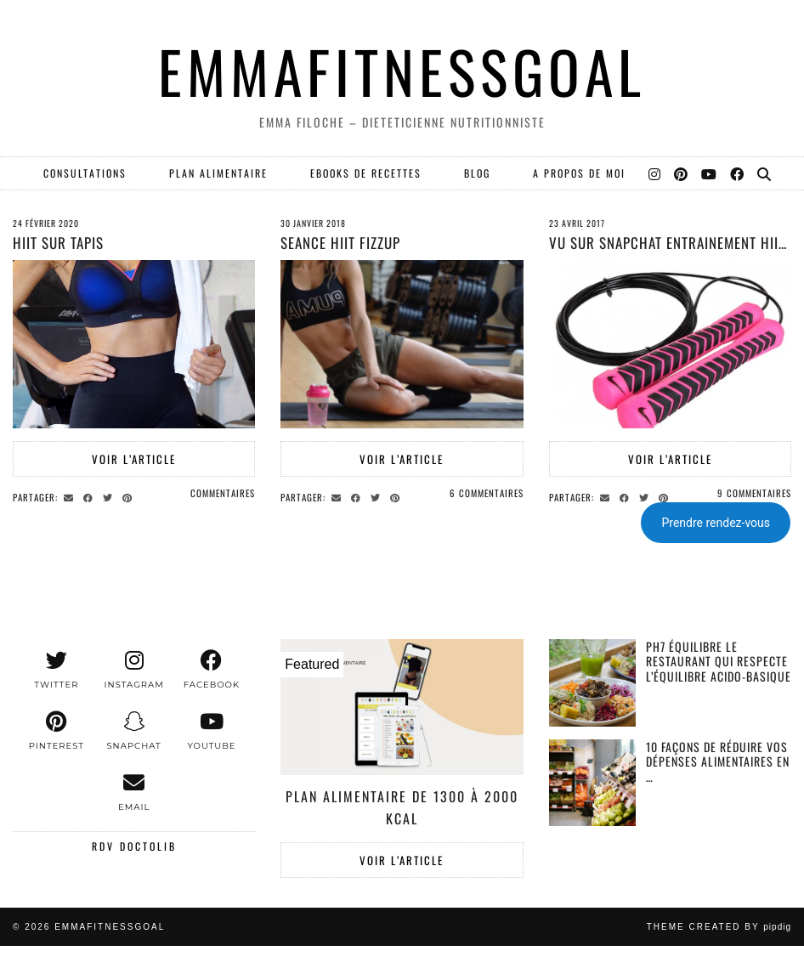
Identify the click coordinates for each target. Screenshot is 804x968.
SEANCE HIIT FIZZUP (340, 242)
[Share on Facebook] (90, 496)
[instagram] (134, 670)
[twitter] (56, 670)
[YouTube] (709, 173)
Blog (477, 173)
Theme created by (719, 926)
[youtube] (211, 731)
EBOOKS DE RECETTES (366, 173)
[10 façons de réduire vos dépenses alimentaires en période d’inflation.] (593, 783)
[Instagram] (655, 173)
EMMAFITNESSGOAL (402, 71)
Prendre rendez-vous (715, 522)
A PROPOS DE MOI (579, 173)
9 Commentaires (754, 493)
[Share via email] (71, 496)
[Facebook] (737, 173)
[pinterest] (56, 731)
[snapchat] (134, 731)
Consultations (85, 173)
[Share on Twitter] (110, 496)
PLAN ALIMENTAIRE (218, 173)
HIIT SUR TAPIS (58, 242)
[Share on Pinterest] (129, 496)
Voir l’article (134, 458)
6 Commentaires (487, 493)
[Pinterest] (681, 173)
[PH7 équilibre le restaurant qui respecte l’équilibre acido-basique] (593, 683)
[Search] (765, 173)
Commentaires (222, 493)
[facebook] (211, 670)
